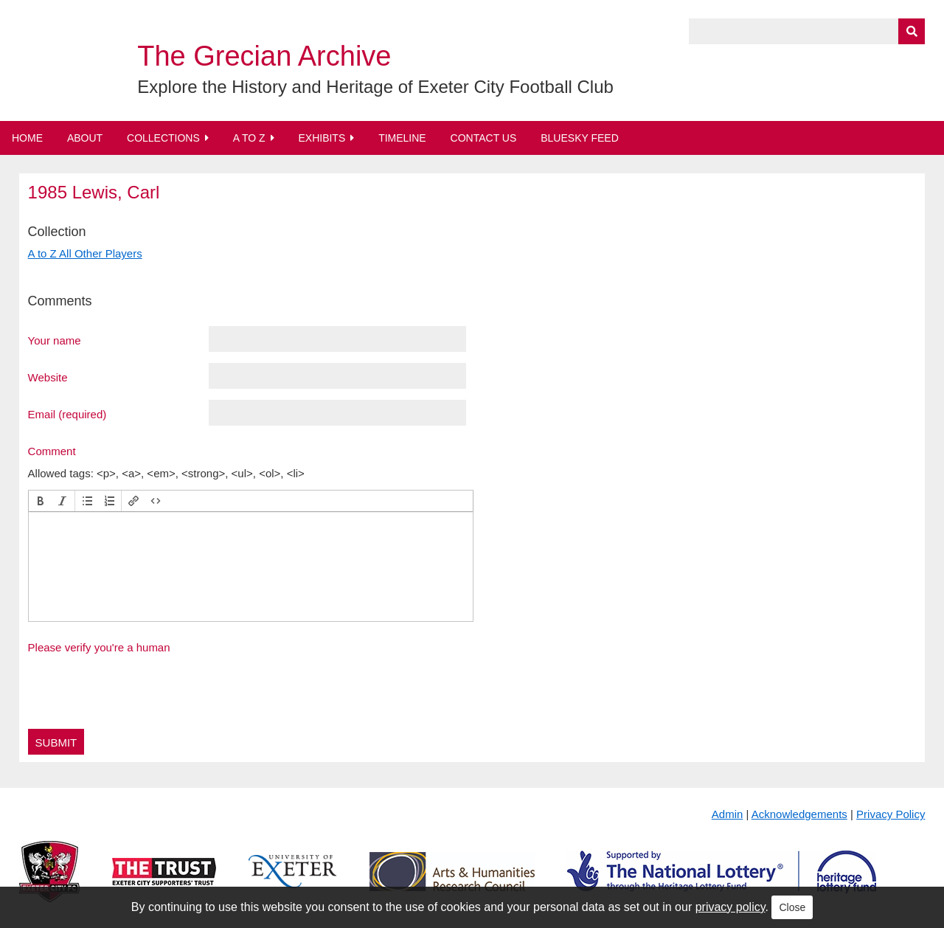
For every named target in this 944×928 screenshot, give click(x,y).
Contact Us (484, 138)
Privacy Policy (890, 814)
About (85, 138)
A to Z (249, 138)
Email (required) (67, 414)
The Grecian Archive (264, 56)
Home (27, 138)
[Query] (807, 31)
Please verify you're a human (99, 647)
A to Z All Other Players (85, 253)
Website (48, 377)
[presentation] (40, 501)
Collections (163, 138)
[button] (40, 501)
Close (792, 907)
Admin (727, 814)
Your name (54, 340)
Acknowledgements (799, 814)
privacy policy (730, 907)
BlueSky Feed (580, 138)
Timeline (402, 138)
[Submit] (911, 31)
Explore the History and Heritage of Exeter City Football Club (375, 87)
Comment (52, 451)
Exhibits (321, 138)
